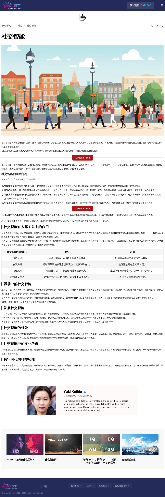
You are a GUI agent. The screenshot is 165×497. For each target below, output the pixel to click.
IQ (98, 165)
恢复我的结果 (121, 485)
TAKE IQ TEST (82, 157)
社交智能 (31, 25)
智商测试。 (7, 25)
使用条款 (75, 485)
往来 (89, 485)
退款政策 (103, 485)
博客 (20, 25)
